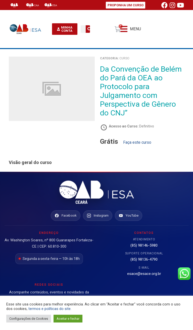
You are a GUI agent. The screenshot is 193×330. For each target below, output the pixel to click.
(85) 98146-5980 (144, 245)
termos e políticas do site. (49, 308)
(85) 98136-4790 (144, 259)
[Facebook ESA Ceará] (65, 215)
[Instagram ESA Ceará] (97, 215)
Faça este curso (137, 142)
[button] (130, 29)
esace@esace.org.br (144, 273)
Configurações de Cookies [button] (28, 318)
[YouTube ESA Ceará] (128, 215)
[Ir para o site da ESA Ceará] (96, 192)
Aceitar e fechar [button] (68, 318)
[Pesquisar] (89, 29)
